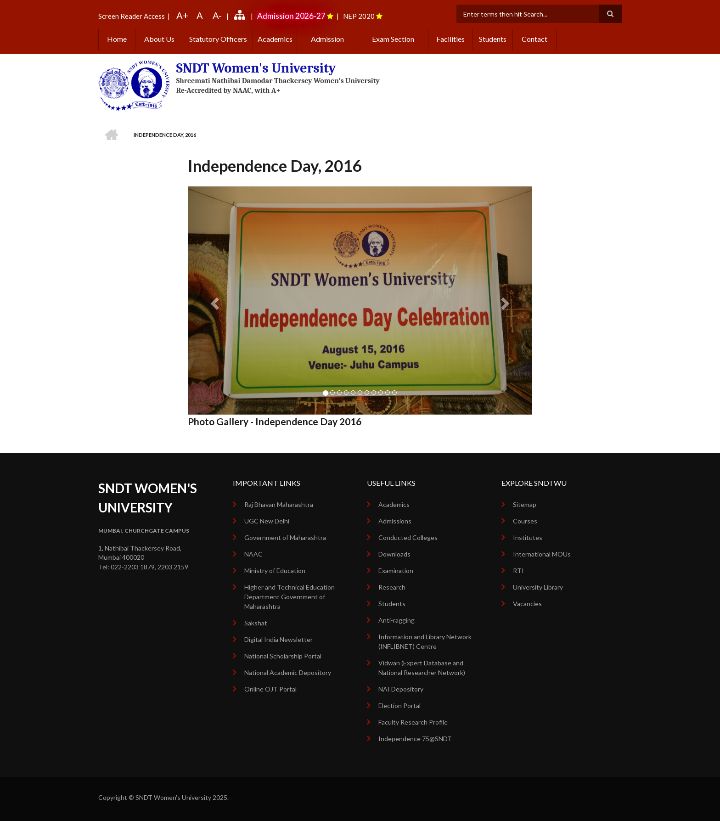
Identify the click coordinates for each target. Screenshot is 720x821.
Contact (534, 38)
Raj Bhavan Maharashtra (278, 504)
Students (492, 38)
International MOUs (542, 554)
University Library (538, 587)
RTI (518, 570)
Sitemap (524, 504)
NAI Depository (400, 689)
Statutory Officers (218, 38)
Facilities (450, 38)
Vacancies (527, 603)
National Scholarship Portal (282, 656)
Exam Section (393, 38)
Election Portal (399, 705)
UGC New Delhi (266, 521)
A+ (182, 15)
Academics (275, 38)
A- (217, 15)
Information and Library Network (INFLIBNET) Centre (425, 641)
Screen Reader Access (131, 16)
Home (117, 38)
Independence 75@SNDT (415, 738)
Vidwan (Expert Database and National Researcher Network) (421, 667)
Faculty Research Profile (413, 722)
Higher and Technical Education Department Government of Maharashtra (289, 596)
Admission (327, 38)
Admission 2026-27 (291, 16)
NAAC (253, 554)
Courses (525, 521)
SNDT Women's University (256, 68)
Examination (395, 570)
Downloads (394, 554)
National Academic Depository (287, 672)
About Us (159, 38)
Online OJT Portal (270, 689)
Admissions (394, 521)
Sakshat (255, 623)
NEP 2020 (359, 16)
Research (391, 587)
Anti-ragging (396, 620)
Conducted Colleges (408, 537)
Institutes (527, 537)
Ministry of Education (274, 570)
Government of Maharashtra (285, 537)
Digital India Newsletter (278, 639)
